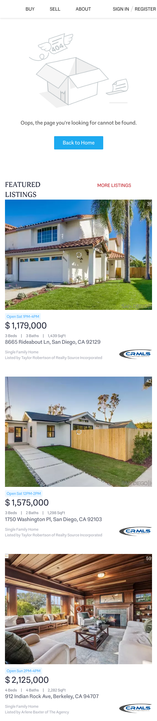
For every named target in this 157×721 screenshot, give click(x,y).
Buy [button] (30, 9)
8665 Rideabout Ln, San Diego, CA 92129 (53, 341)
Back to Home (79, 142)
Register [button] (145, 9)
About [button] (83, 9)
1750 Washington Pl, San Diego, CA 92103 (53, 519)
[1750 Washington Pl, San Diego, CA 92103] (78, 432)
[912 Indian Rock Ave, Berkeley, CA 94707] (78, 609)
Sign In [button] (121, 9)
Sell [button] (55, 9)
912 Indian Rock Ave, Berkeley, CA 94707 (52, 696)
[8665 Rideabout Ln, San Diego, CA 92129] (78, 255)
